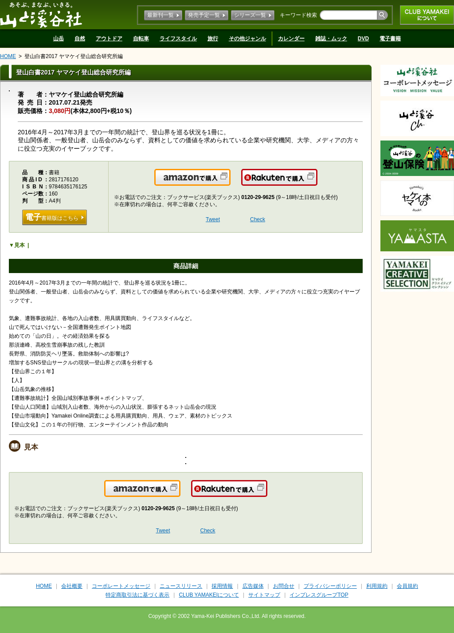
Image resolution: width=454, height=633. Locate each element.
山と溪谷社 (41, 14)
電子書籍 (390, 38)
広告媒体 (253, 586)
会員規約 (407, 586)
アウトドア (109, 38)
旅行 (212, 38)
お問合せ (283, 586)
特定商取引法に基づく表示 (137, 595)
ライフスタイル (178, 38)
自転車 (141, 38)
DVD (363, 38)
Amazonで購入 (230, 183)
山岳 (58, 38)
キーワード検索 (298, 15)
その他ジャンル (247, 38)
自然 (79, 38)
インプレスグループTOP (319, 595)
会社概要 (71, 586)
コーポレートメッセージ (121, 586)
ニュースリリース (181, 586)
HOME (8, 56)
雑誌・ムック (331, 38)
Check (257, 219)
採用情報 (222, 586)
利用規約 (376, 586)
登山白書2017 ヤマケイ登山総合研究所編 (73, 56)
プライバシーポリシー (330, 586)
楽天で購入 (316, 183)
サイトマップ (264, 595)
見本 (19, 245)
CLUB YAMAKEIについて (427, 15)
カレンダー (291, 38)
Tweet (213, 219)
